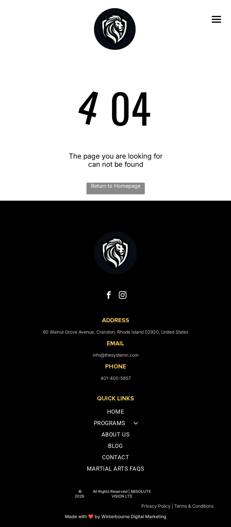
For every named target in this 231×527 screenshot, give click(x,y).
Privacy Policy (155, 506)
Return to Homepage (115, 186)
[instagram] (122, 296)
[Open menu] (216, 19)
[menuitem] (115, 413)
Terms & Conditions (194, 506)
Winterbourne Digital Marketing (133, 516)
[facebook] (108, 296)
